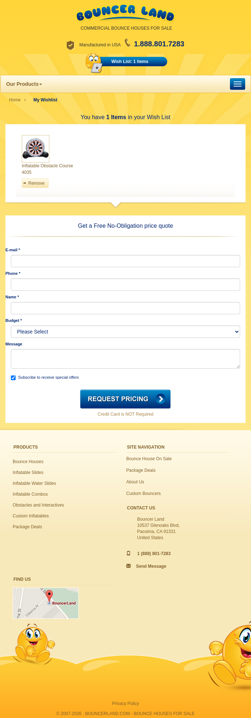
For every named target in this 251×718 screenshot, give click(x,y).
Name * (12, 297)
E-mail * (12, 250)
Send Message (151, 566)
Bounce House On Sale (149, 458)
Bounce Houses (28, 461)
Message (13, 344)
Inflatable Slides (28, 472)
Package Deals (27, 526)
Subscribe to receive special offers (45, 377)
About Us (135, 481)
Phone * (12, 273)
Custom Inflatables (31, 515)
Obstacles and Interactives (38, 505)
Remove (36, 183)
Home (15, 99)
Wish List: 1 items (129, 61)
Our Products (24, 84)
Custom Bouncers (143, 493)
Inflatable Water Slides (34, 483)
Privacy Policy (125, 703)
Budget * (13, 320)
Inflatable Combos (30, 494)
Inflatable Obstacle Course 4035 (47, 169)
